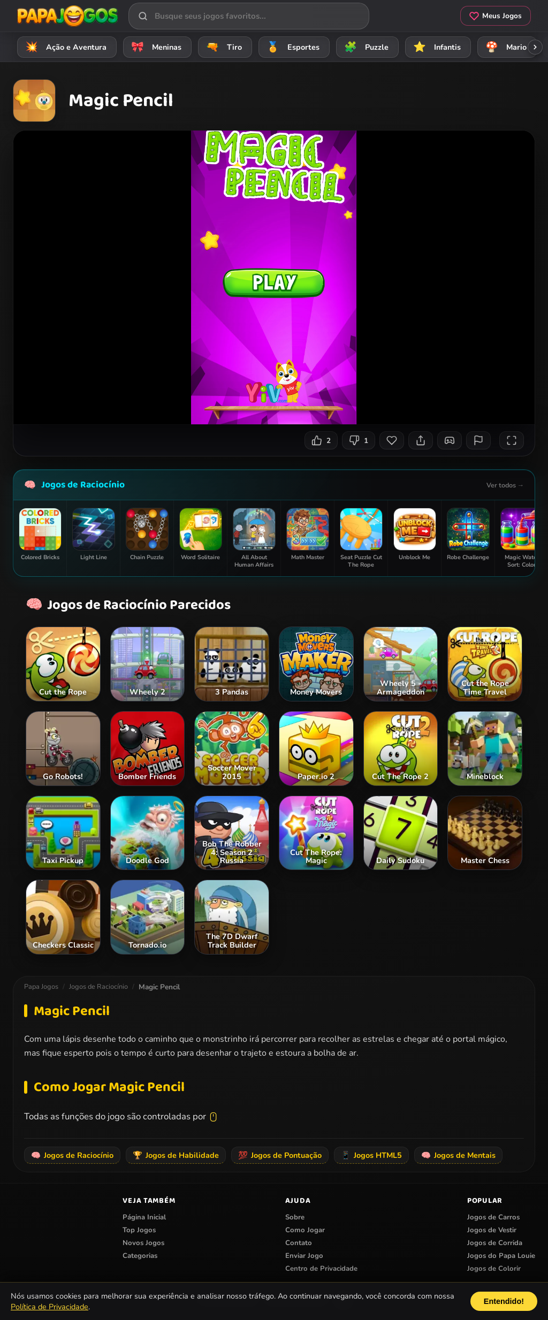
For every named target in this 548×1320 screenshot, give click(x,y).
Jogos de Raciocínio (83, 484)
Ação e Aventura (64, 46)
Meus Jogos (495, 16)
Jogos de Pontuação (280, 1155)
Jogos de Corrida (494, 1243)
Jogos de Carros (493, 1217)
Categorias (140, 1256)
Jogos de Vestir (491, 1230)
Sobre (295, 1217)
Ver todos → (505, 485)
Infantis (435, 46)
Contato (298, 1243)
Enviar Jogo (304, 1256)
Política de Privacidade (49, 1306)
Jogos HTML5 (371, 1155)
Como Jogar (305, 1230)
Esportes (291, 46)
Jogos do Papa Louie (501, 1256)
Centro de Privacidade (321, 1268)
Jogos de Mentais (458, 1155)
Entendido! (504, 1301)
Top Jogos (139, 1230)
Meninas (154, 46)
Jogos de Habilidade (176, 1155)
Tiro (222, 46)
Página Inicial (144, 1217)
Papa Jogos (41, 986)
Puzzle (365, 46)
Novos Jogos (143, 1243)
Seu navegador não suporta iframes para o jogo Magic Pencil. (274, 277)
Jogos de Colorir (494, 1268)
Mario (504, 46)
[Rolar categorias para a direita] (535, 47)
